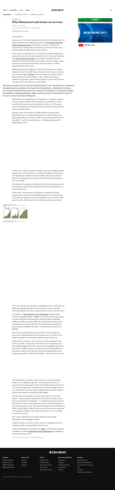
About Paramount (82, 460)
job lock (31, 74)
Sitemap (61, 469)
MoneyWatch (7, 14)
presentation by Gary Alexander (36, 314)
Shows (28, 10)
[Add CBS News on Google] (20, 31)
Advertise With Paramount (84, 462)
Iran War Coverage (8, 460)
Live (21, 10)
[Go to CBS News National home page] (58, 10)
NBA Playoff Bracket (8, 467)
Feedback (80, 469)
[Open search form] (111, 10)
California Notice (45, 462)
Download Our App (64, 465)
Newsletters (62, 460)
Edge (43, 429)
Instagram (24, 465)
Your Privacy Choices (46, 465)
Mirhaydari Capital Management (40, 431)
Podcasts (61, 462)
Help (78, 467)
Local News (14, 10)
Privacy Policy (44, 460)
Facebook (24, 462)
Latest (5, 10)
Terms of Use (43, 467)
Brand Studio (62, 467)
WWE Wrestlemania (8, 465)
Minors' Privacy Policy (46, 469)
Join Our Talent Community (85, 465)
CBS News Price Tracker (37, 14)
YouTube (23, 460)
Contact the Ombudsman (84, 472)
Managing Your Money (21, 14)
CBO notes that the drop (25, 58)
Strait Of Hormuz (7, 462)
